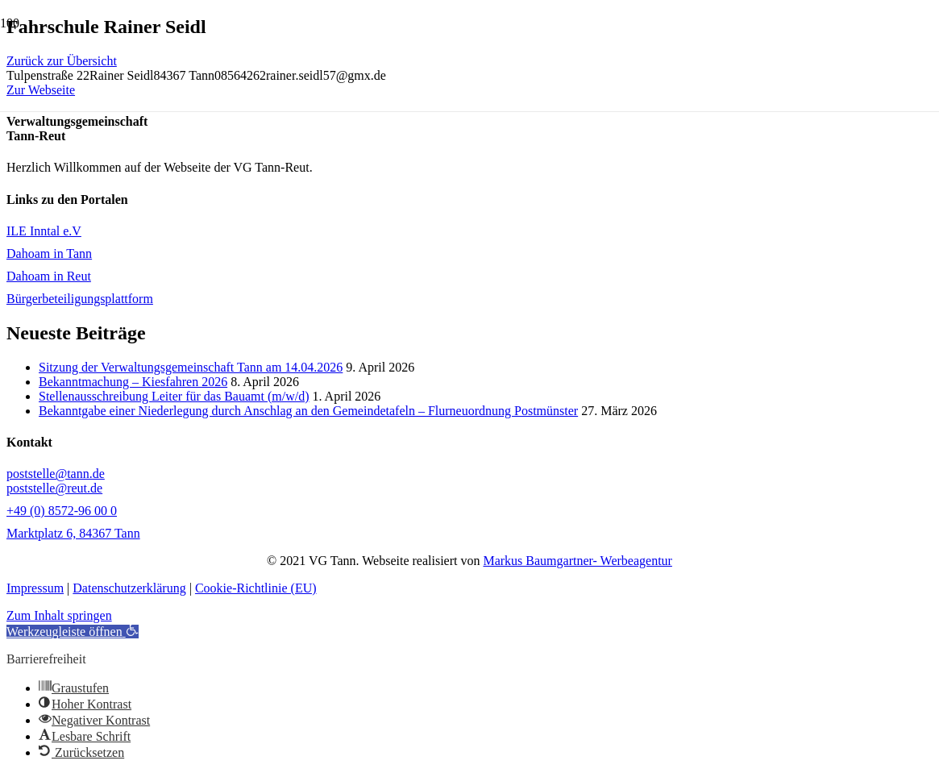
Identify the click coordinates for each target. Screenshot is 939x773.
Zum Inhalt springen (59, 615)
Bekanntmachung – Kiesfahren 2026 (133, 382)
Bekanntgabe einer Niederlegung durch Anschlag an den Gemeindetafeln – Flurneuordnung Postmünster (308, 411)
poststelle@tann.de (55, 473)
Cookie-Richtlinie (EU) (256, 588)
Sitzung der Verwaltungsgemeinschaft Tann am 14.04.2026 (191, 367)
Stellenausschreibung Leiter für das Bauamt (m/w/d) (174, 396)
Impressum (35, 588)
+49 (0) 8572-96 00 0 (61, 510)
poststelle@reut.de (54, 488)
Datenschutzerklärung (129, 588)
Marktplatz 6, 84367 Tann (73, 533)
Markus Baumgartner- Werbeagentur (577, 560)
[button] (72, 631)
